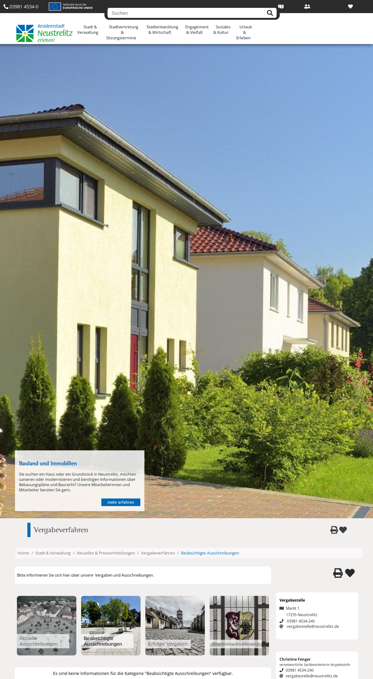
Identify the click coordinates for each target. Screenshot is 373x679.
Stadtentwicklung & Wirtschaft (162, 29)
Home (23, 553)
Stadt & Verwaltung (87, 29)
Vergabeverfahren (158, 553)
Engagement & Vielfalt (197, 29)
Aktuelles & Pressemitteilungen (106, 553)
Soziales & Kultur (222, 29)
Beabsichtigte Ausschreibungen (210, 553)
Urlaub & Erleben (244, 32)
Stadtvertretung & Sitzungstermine (122, 32)
